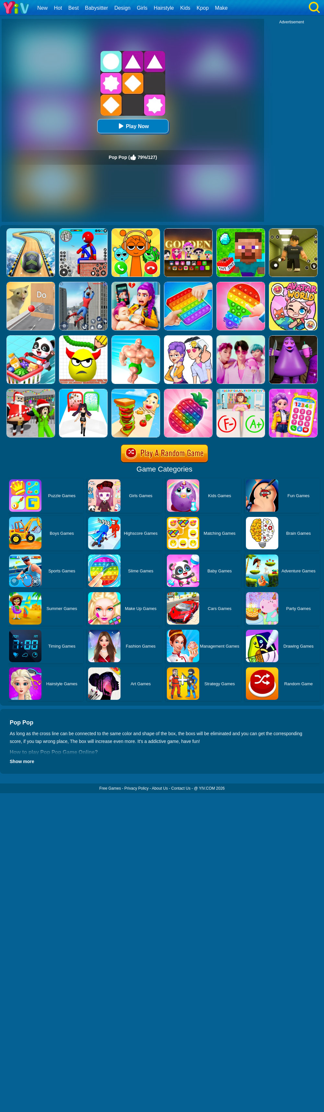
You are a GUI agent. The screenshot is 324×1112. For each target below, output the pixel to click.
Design (122, 8)
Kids (185, 8)
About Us (160, 788)
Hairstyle (164, 8)
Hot (58, 8)
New (42, 8)
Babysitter (96, 8)
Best (73, 8)
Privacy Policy (136, 788)
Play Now (133, 126)
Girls (142, 8)
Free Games (110, 788)
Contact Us (181, 788)
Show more (22, 761)
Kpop (203, 8)
